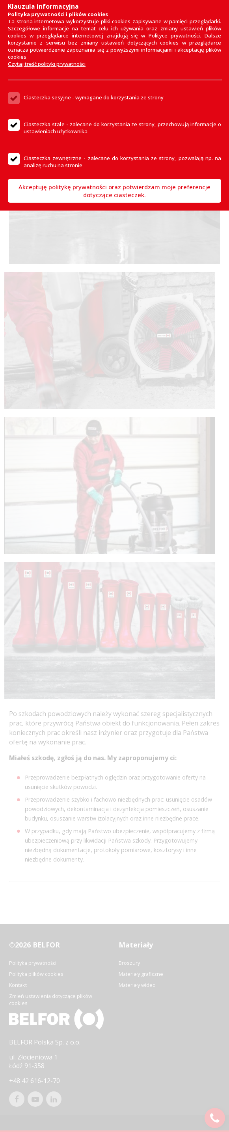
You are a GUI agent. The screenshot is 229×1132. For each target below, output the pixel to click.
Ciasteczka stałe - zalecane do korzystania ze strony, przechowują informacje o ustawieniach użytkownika (122, 128)
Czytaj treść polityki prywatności (47, 63)
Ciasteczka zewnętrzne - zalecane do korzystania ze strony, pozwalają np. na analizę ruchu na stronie (122, 162)
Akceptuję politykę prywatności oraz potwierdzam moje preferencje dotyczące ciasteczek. (114, 191)
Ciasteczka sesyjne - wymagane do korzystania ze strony (94, 97)
